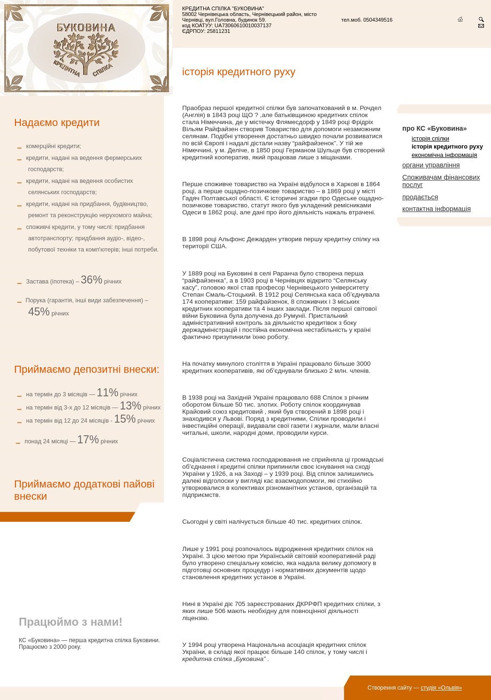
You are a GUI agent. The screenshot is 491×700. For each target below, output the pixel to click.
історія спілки (430, 138)
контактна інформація (436, 208)
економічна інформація (444, 154)
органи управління (431, 165)
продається (420, 197)
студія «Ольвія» (441, 687)
